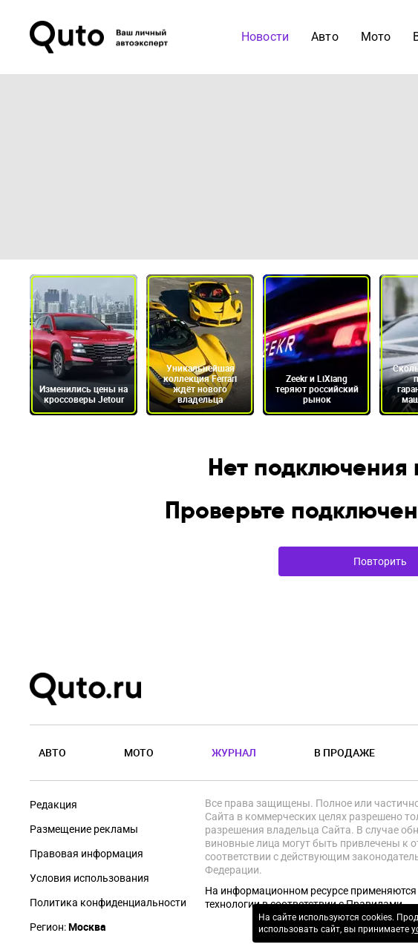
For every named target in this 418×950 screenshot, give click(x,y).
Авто (325, 37)
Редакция (53, 805)
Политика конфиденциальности (108, 902)
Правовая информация (86, 854)
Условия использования (89, 878)
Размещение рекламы (84, 829)
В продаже (344, 752)
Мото (376, 37)
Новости (265, 37)
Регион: (68, 927)
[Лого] (100, 37)
